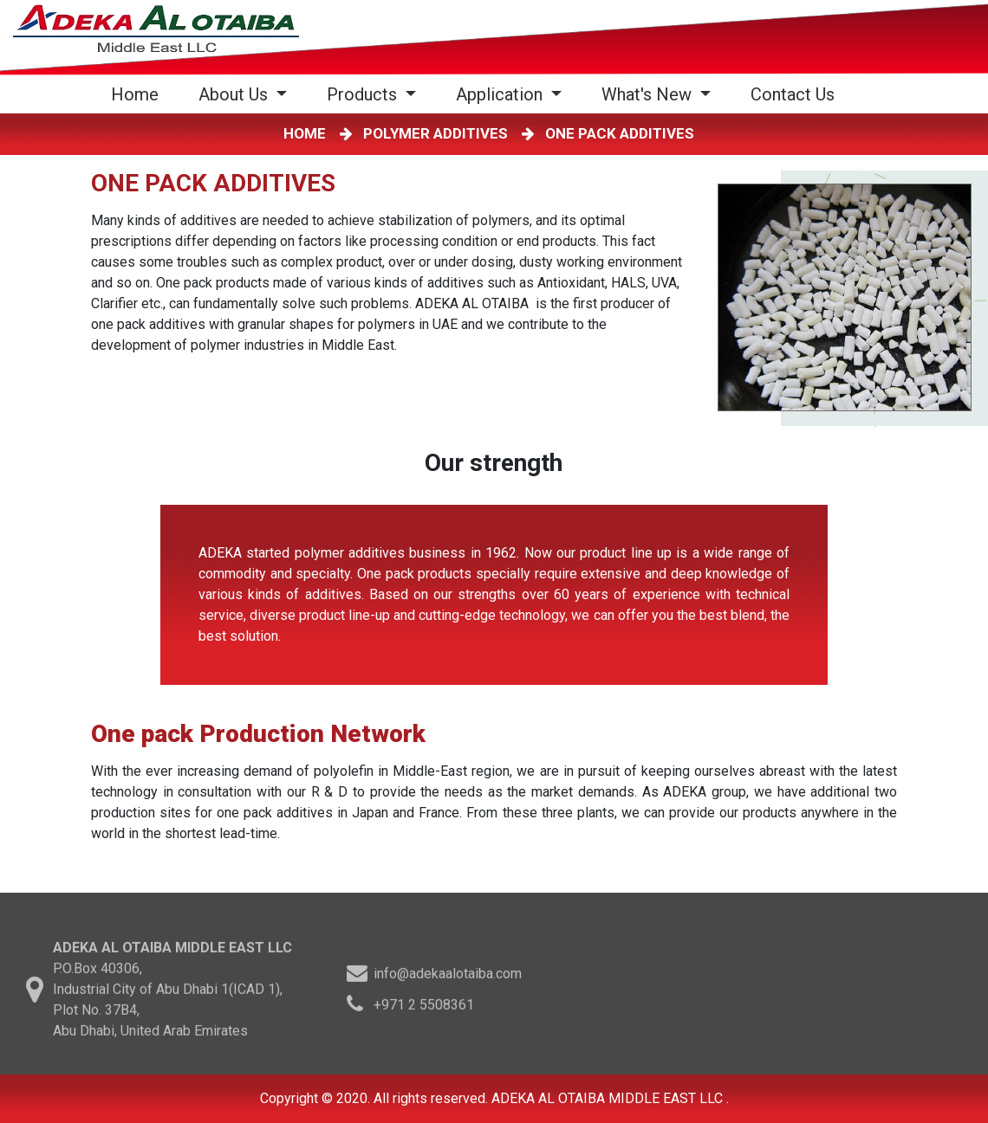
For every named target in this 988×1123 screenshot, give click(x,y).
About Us (235, 94)
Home (138, 94)
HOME (308, 133)
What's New (648, 94)
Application (501, 94)
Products (364, 94)
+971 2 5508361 (424, 1007)
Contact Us (793, 94)
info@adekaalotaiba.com (448, 976)
